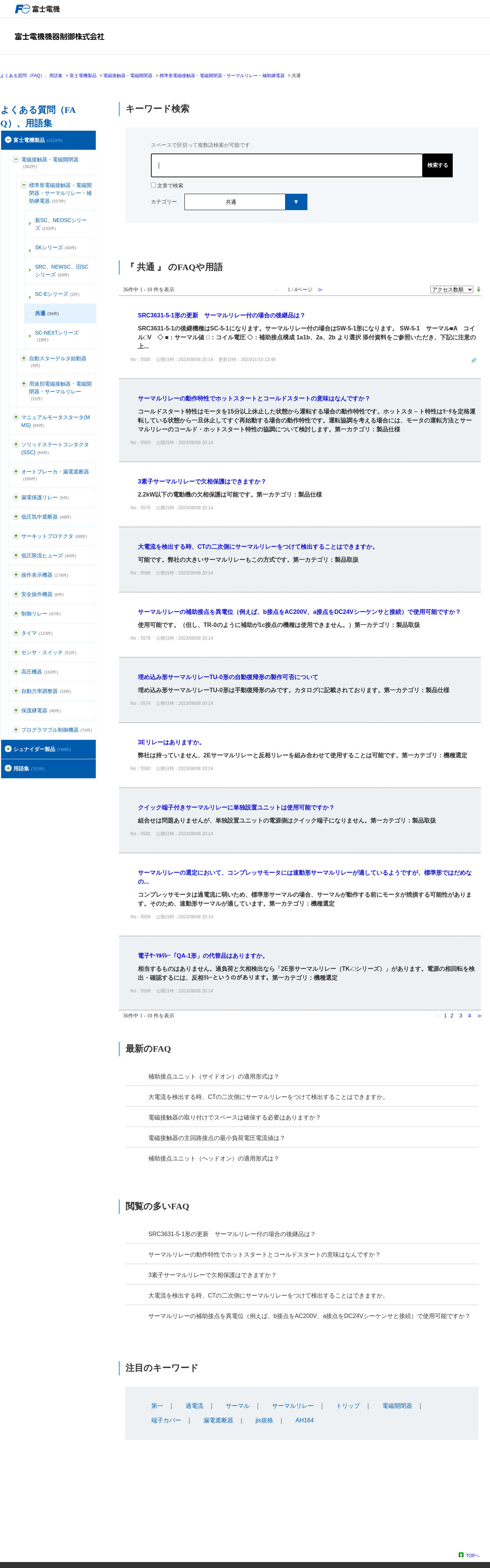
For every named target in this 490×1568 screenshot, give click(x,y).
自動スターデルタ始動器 (57, 361)
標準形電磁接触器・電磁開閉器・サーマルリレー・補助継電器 (222, 75)
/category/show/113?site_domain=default (16, 556)
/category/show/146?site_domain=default (16, 672)
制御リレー (41, 614)
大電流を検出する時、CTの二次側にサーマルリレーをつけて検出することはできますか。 (268, 1097)
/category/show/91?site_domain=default (16, 594)
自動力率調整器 (46, 691)
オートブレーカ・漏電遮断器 (55, 475)
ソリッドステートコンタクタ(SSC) (55, 448)
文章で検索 (170, 186)
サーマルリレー (293, 1406)
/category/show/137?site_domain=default (23, 185)
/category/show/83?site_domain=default (16, 633)
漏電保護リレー (45, 497)
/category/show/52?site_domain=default (16, 652)
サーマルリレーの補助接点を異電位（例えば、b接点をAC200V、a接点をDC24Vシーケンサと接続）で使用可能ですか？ (309, 1316)
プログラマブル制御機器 (56, 730)
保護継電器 (41, 710)
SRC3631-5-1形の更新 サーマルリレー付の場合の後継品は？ (232, 1234)
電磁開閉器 (397, 1406)
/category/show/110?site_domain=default (16, 517)
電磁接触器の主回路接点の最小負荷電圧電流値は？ (216, 1138)
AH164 (304, 1420)
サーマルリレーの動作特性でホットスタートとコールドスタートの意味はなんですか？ (264, 1254)
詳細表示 (300, 337)
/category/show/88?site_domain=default (16, 417)
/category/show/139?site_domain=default (23, 358)
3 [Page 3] (460, 1016)
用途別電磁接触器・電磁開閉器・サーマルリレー (60, 391)
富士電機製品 (83, 75)
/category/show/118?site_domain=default (16, 497)
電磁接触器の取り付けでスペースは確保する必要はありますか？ (234, 1117)
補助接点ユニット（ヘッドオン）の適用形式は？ (213, 1158)
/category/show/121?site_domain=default (16, 711)
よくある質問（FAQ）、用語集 (31, 75)
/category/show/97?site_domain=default (16, 614)
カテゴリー (164, 202)
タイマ (37, 633)
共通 (47, 313)
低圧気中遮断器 (46, 517)
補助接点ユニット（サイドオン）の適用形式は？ (213, 1076)
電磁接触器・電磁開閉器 (127, 75)
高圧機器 (39, 672)
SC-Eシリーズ (57, 294)
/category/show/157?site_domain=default (16, 575)
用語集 (29, 769)
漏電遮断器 (218, 1420)
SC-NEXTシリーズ (57, 336)
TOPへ (473, 1555)
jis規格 (264, 1420)
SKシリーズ (55, 247)
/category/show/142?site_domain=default (23, 384)
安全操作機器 (42, 594)
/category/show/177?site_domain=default (16, 472)
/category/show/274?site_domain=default (8, 769)
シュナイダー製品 (42, 749)
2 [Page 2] (452, 1016)
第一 (157, 1406)
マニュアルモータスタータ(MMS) (55, 421)
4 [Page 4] (469, 1016)
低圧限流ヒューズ (48, 555)
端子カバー (166, 1420)
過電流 (194, 1406)
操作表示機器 (44, 575)
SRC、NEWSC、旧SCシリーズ (61, 271)
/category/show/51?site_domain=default (8, 140)
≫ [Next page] (479, 1016)
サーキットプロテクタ (54, 536)
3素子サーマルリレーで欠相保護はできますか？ (212, 1275)
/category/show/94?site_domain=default (16, 691)
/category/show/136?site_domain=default (16, 160)
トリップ (348, 1406)
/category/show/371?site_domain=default (8, 749)
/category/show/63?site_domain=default (16, 536)
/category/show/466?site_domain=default (16, 730)
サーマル (238, 1406)
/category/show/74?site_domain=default (16, 445)
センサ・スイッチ (48, 652)
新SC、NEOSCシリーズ (61, 224)
